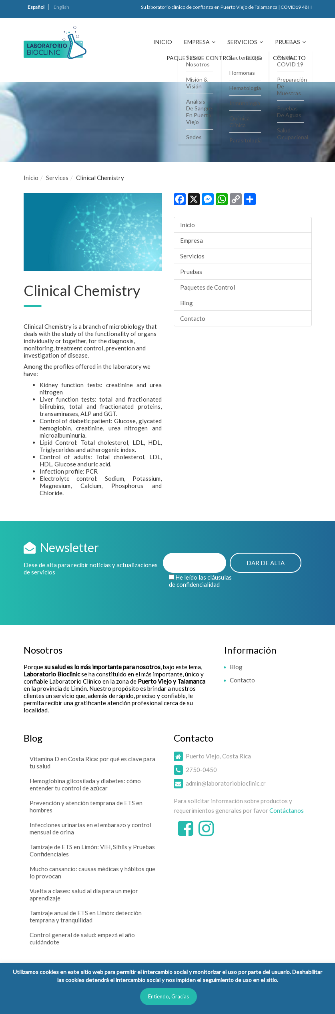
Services (57, 177)
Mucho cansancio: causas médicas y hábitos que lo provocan (92, 872)
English (61, 7)
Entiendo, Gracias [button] (168, 996)
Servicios (242, 41)
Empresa (197, 41)
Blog (253, 57)
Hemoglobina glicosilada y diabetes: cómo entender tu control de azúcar (85, 784)
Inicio (162, 41)
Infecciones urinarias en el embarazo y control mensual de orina (90, 828)
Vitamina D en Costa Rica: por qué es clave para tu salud (92, 762)
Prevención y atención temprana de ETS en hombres (86, 806)
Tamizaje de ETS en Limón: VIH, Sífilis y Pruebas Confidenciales (92, 850)
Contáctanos (286, 810)
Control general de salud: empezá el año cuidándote (82, 938)
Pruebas (287, 41)
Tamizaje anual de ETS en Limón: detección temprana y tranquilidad (86, 916)
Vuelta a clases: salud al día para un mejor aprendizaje (84, 894)
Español (36, 7)
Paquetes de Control (200, 57)
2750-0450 (201, 769)
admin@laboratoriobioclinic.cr (226, 783)
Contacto (289, 57)
